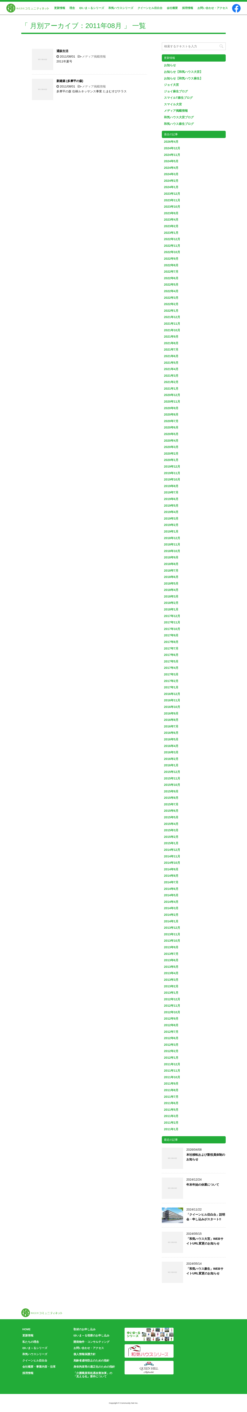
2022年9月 (171, 258)
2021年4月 (171, 369)
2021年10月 (172, 330)
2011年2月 (171, 1122)
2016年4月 (171, 746)
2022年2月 (171, 304)
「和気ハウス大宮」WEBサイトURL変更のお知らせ (204, 1241)
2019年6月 (171, 499)
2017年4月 (171, 667)
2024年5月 (171, 161)
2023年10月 (172, 206)
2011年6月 (171, 1103)
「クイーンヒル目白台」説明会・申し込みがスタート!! (205, 1217)
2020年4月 (171, 440)
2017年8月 (171, 642)
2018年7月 (171, 570)
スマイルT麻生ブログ (178, 97)
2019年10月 (172, 479)
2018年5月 (171, 583)
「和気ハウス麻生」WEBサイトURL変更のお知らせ (204, 1271)
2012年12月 (172, 999)
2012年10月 (172, 1012)
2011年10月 (172, 1077)
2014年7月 (171, 882)
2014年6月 (171, 889)
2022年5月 (171, 284)
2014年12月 (172, 849)
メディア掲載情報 (94, 56)
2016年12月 (172, 694)
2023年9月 (171, 213)
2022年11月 (172, 245)
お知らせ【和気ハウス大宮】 (183, 71)
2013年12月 (172, 927)
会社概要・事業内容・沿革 (39, 1366)
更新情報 (59, 8)
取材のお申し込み (84, 1329)
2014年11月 (172, 856)
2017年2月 (171, 681)
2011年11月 (172, 1070)
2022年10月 (172, 252)
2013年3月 (171, 979)
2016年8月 (171, 720)
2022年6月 (171, 278)
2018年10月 (172, 551)
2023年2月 (171, 226)
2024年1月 (171, 187)
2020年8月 (171, 414)
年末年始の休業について (202, 1184)
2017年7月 (171, 648)
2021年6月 (171, 356)
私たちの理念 (30, 1341)
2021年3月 (171, 375)
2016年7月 (171, 726)
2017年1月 (171, 687)
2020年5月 (171, 434)
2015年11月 (172, 778)
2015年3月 (171, 830)
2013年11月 (172, 934)
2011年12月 (172, 1064)
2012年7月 (171, 1031)
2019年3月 (171, 518)
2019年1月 (171, 531)
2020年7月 (171, 421)
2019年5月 (171, 505)
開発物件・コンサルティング (91, 1341)
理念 (72, 8)
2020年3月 (171, 447)
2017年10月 (172, 629)
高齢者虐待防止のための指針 (91, 1360)
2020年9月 (171, 408)
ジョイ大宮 (171, 84)
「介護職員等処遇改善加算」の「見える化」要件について (92, 1374)
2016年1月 (171, 765)
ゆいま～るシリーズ (91, 8)
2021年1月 (171, 388)
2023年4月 (171, 219)
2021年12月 (172, 317)
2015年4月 (171, 824)
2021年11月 (172, 323)
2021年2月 (171, 382)
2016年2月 (171, 759)
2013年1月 (171, 992)
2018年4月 (171, 590)
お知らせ (170, 65)
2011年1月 (171, 1129)
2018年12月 (172, 538)
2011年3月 (171, 1116)
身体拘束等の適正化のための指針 (94, 1366)
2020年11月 (172, 401)
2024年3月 (171, 174)
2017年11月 (172, 622)
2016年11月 (172, 700)
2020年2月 (171, 453)
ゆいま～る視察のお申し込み (91, 1335)
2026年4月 (171, 141)
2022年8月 (171, 265)
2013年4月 (171, 973)
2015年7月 (171, 804)
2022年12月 (172, 239)
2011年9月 (171, 1083)
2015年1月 (171, 843)
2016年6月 (171, 732)
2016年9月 (171, 713)
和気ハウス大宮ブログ (179, 117)
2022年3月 (171, 297)
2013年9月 (171, 947)
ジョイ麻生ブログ (176, 91)
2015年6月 (171, 810)
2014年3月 (171, 908)
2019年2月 (171, 525)
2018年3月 (171, 596)
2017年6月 (171, 655)
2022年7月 (171, 271)
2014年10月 (172, 862)
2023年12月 (172, 193)
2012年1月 (171, 1057)
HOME (26, 1329)
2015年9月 (171, 791)
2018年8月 (171, 564)
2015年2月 (171, 836)
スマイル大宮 (173, 104)
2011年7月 (171, 1096)
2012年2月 (171, 1051)
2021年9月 (171, 336)
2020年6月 (171, 427)
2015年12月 (172, 772)
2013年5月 (171, 966)
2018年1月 (171, 609)
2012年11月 (172, 1005)
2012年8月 (171, 1025)
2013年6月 (171, 960)
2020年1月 (171, 460)
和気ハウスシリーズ (120, 8)
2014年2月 (171, 914)
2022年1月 (171, 310)
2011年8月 (171, 1090)
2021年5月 (171, 362)
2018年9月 (171, 557)
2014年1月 (171, 921)
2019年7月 (171, 492)
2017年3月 (171, 674)
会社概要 (172, 8)
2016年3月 (171, 752)
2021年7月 (171, 349)
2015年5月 (171, 817)
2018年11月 (172, 544)
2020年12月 (172, 395)
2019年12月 (172, 466)
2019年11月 (172, 473)
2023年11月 (172, 200)
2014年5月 (171, 895)
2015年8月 (171, 797)
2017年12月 (172, 616)
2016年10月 (172, 707)
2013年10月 (172, 940)
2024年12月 (172, 148)
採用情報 (187, 8)
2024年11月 (172, 154)
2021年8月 (171, 343)
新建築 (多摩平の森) (69, 81)
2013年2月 (171, 986)
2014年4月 (171, 901)
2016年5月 (171, 739)
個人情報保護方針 (84, 1354)
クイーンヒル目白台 (150, 8)
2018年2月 (171, 603)
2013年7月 (171, 953)
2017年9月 (171, 635)
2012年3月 (171, 1044)
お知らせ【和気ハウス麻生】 (183, 78)
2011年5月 (171, 1109)
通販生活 (62, 51)
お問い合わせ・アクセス (212, 8)
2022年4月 (171, 291)
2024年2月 (171, 180)
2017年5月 (171, 661)
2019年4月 (171, 512)
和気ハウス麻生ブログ (179, 123)
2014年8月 (171, 875)
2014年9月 (171, 869)
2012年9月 (171, 1018)
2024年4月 (171, 167)
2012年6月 (171, 1038)
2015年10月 (172, 784)
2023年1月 (171, 232)
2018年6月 (171, 577)
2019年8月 (171, 486)
